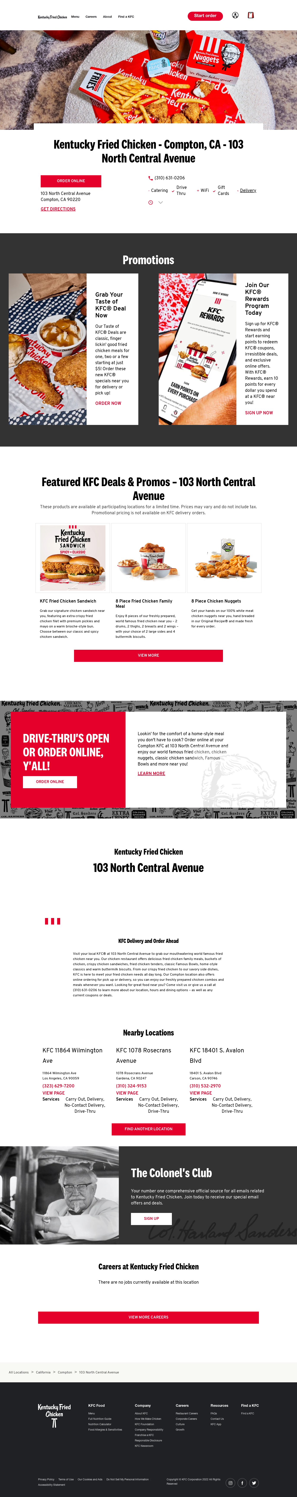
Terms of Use (66, 1479)
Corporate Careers (186, 1419)
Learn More (151, 776)
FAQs (214, 1413)
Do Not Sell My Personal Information (128, 1479)
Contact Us (217, 1419)
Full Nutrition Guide (99, 1419)
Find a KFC (247, 1413)
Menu (91, 1413)
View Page (53, 1095)
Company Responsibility (149, 1430)
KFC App (216, 1424)
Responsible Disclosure (148, 1440)
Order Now (108, 404)
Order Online (71, 181)
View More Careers (148, 1319)
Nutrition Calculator (99, 1424)
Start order (205, 16)
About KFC (141, 1413)
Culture (180, 1424)
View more (148, 658)
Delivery (248, 191)
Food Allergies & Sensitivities (105, 1430)
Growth (180, 1430)
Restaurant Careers (187, 1413)
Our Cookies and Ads (90, 1479)
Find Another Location (149, 1131)
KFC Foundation (144, 1424)
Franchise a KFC (144, 1435)
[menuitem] (75, 17)
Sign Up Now (259, 413)
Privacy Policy (46, 1479)
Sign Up (151, 1221)
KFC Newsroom (144, 1446)
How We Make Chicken (148, 1419)
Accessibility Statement (51, 1485)
